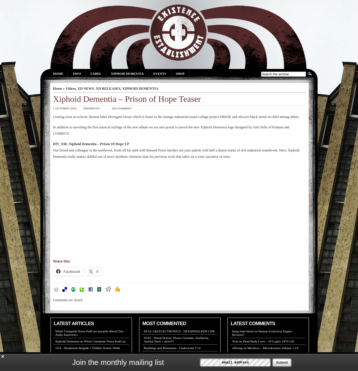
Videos (71, 89)
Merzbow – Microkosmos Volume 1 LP (273, 348)
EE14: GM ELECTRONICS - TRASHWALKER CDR (179, 331)
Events (159, 73)
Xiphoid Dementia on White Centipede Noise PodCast (90, 341)
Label (95, 73)
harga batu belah (242, 331)
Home (58, 73)
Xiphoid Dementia (127, 73)
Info (77, 73)
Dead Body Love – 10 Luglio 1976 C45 (268, 341)
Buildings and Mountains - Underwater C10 (172, 348)
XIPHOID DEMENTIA (140, 89)
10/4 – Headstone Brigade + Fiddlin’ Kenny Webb (87, 348)
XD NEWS (85, 89)
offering (237, 348)
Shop (180, 73)
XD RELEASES (108, 89)
